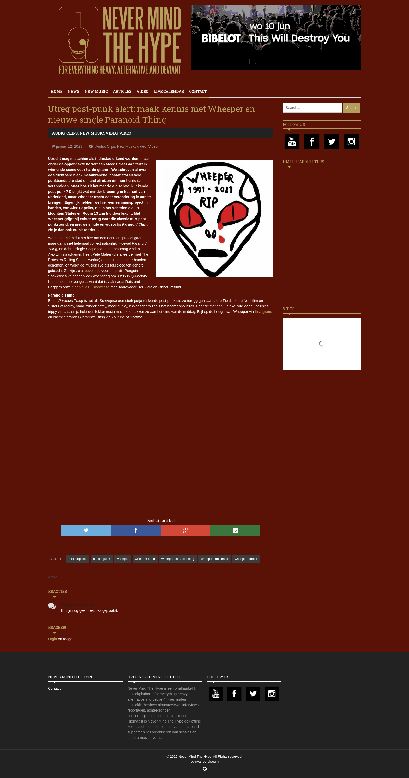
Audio (58, 133)
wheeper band (145, 559)
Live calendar (169, 91)
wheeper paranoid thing (177, 559)
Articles (122, 91)
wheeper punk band (214, 559)
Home (56, 91)
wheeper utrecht (246, 559)
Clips (72, 133)
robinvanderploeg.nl (204, 761)
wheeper (123, 559)
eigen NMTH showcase (91, 287)
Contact (198, 91)
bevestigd (92, 271)
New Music (96, 91)
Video (142, 91)
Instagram (263, 312)
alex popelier (78, 559)
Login (53, 639)
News (73, 91)
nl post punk (101, 559)
